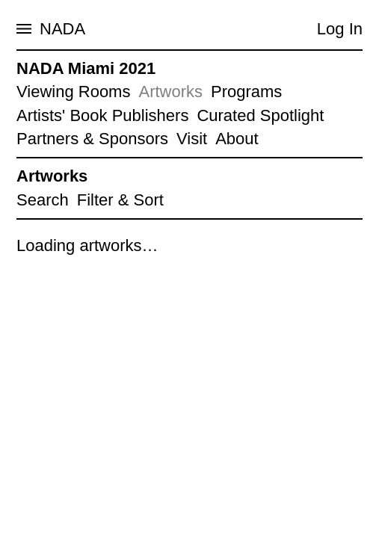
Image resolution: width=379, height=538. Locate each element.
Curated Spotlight (260, 115)
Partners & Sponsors (92, 138)
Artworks (170, 91)
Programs (246, 91)
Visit (191, 138)
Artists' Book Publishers (102, 115)
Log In (340, 28)
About (237, 138)
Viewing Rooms (73, 91)
